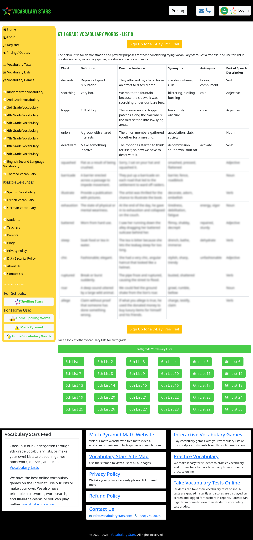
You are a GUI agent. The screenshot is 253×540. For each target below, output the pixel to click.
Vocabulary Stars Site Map (119, 456)
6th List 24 (234, 397)
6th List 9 (137, 373)
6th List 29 (202, 409)
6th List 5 (201, 361)
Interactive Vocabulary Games (208, 434)
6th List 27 (138, 409)
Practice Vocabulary (196, 456)
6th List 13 (74, 385)
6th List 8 (105, 373)
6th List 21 (138, 397)
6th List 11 (202, 373)
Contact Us (101, 509)
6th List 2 (105, 361)
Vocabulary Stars (123, 534)
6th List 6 (232, 361)
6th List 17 (202, 385)
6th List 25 (74, 409)
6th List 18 (234, 385)
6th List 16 (170, 385)
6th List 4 (169, 361)
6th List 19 (74, 397)
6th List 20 (106, 397)
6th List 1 (73, 361)
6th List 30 (234, 409)
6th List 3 (137, 361)
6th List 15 (138, 385)
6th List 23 (202, 397)
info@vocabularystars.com (110, 516)
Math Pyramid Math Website (121, 434)
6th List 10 (170, 373)
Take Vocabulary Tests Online (207, 482)
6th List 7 (73, 373)
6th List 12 (234, 373)
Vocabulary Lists (24, 467)
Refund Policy (104, 495)
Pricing (178, 10)
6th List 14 (106, 385)
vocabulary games (38, 504)
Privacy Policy (104, 474)
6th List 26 (106, 409)
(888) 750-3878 (148, 516)
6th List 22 (170, 397)
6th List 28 (170, 409)
